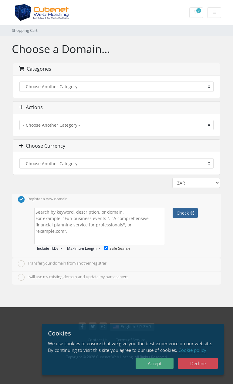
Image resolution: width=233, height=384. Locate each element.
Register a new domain (43, 199)
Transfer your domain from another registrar (62, 263)
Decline (198, 363)
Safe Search (117, 248)
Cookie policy (192, 350)
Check (185, 213)
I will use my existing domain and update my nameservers (73, 277)
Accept (154, 363)
